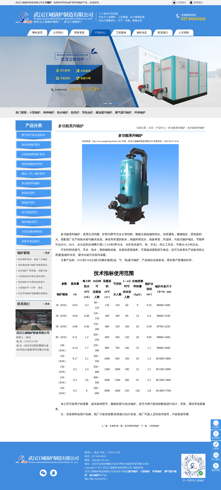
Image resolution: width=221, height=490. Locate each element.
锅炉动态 (142, 32)
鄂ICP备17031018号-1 (96, 479)
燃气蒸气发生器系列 (33, 135)
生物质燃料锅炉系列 (33, 154)
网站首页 (37, 32)
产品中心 (100, 32)
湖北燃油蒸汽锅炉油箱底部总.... (34, 265)
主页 (150, 128)
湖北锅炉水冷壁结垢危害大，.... (34, 282)
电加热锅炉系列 (31, 144)
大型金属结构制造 (32, 231)
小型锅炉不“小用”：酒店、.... (32, 287)
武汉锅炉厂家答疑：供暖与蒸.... (34, 270)
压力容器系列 (29, 212)
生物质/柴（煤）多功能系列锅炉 (124, 426)
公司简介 (181, 2)
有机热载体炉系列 (32, 164)
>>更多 (46, 253)
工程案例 (121, 32)
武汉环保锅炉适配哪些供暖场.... (34, 293)
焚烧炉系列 (28, 202)
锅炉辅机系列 (29, 222)
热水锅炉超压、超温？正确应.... (34, 259)
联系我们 (198, 2)
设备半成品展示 (31, 241)
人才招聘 (184, 32)
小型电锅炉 (154, 426)
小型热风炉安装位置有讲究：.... (34, 276)
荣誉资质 (79, 32)
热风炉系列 (28, 193)
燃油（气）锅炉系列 (33, 173)
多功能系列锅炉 (31, 183)
